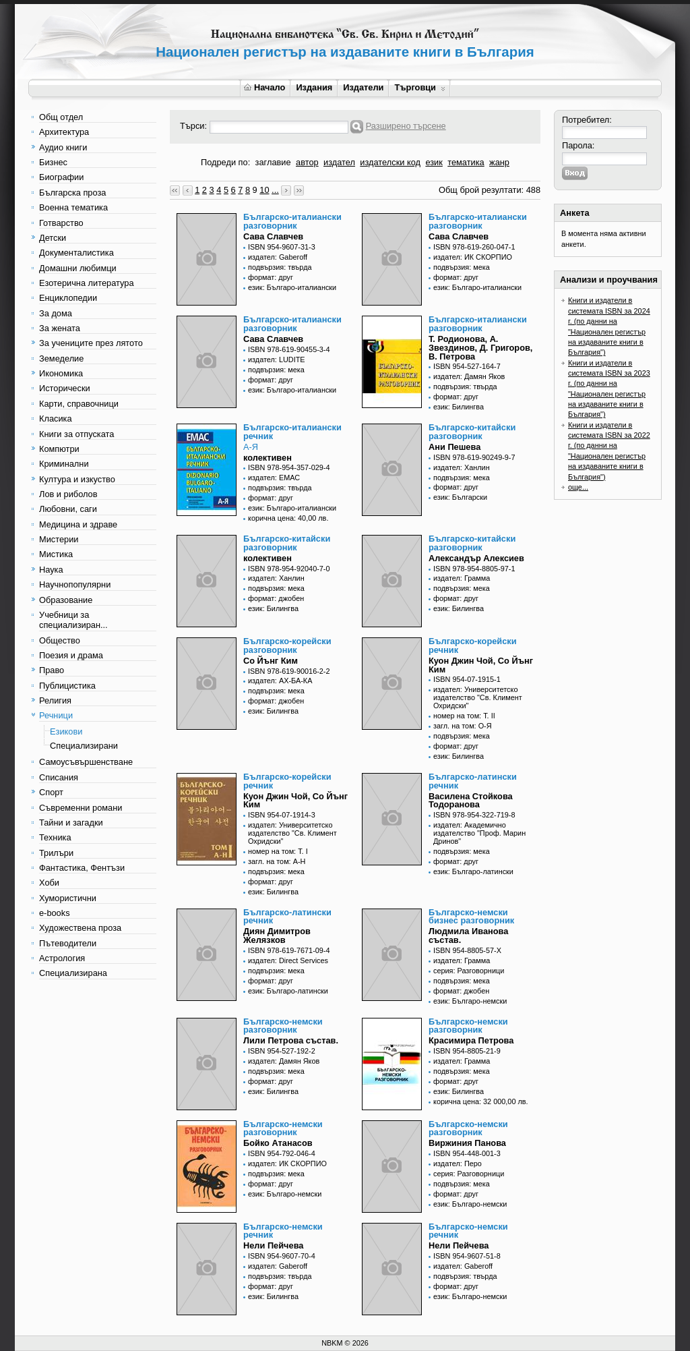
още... (578, 487)
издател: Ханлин (461, 467)
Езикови (66, 731)
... (275, 190)
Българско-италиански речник (292, 431)
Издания (314, 87)
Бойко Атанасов (278, 1143)
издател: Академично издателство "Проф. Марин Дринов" (479, 833)
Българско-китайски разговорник (472, 431)
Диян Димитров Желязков (277, 935)
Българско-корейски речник (473, 645)
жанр (499, 162)
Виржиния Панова (467, 1143)
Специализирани (84, 746)
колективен (267, 458)
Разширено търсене (406, 126)
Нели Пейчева (273, 1245)
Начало (264, 87)
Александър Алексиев (476, 558)
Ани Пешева (454, 447)
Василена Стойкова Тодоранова (471, 800)
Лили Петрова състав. (290, 1040)
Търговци (419, 87)
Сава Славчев (273, 236)
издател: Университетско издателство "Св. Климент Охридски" (477, 697)
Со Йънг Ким (270, 661)
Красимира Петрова (471, 1040)
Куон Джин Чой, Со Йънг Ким (481, 665)
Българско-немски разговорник (283, 1025)
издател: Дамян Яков (469, 376)
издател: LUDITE (276, 359)
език (433, 162)
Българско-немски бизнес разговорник (471, 916)
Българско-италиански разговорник (292, 221)
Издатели (363, 87)
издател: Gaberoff (277, 257)
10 (264, 190)
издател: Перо (457, 1163)
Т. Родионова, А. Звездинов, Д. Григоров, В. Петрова (480, 348)
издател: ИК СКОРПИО (472, 257)
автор (307, 162)
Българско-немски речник (283, 1230)
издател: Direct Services (288, 960)
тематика (465, 162)
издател (339, 162)
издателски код (390, 162)
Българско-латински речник (473, 781)
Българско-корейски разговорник (287, 645)
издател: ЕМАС (274, 477)
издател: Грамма (461, 578)
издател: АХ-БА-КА (280, 681)
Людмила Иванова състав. (468, 935)
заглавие (273, 162)
